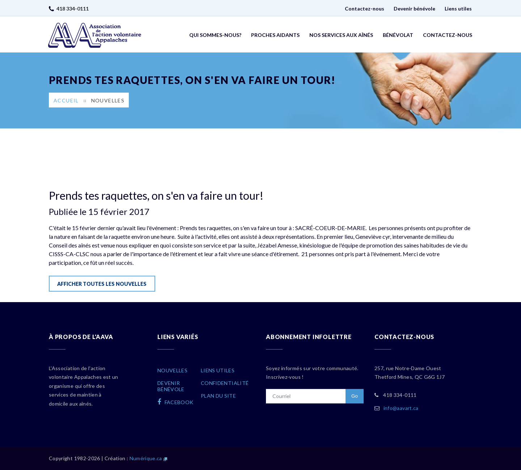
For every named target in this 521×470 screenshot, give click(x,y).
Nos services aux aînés (341, 35)
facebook (175, 402)
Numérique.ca (146, 458)
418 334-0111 (72, 8)
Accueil (66, 100)
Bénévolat (398, 35)
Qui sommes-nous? (215, 35)
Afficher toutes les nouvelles (102, 284)
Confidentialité (225, 383)
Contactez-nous (364, 8)
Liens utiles (458, 8)
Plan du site (218, 396)
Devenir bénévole (414, 8)
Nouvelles (108, 100)
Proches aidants (275, 35)
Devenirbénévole (171, 386)
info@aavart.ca (401, 408)
